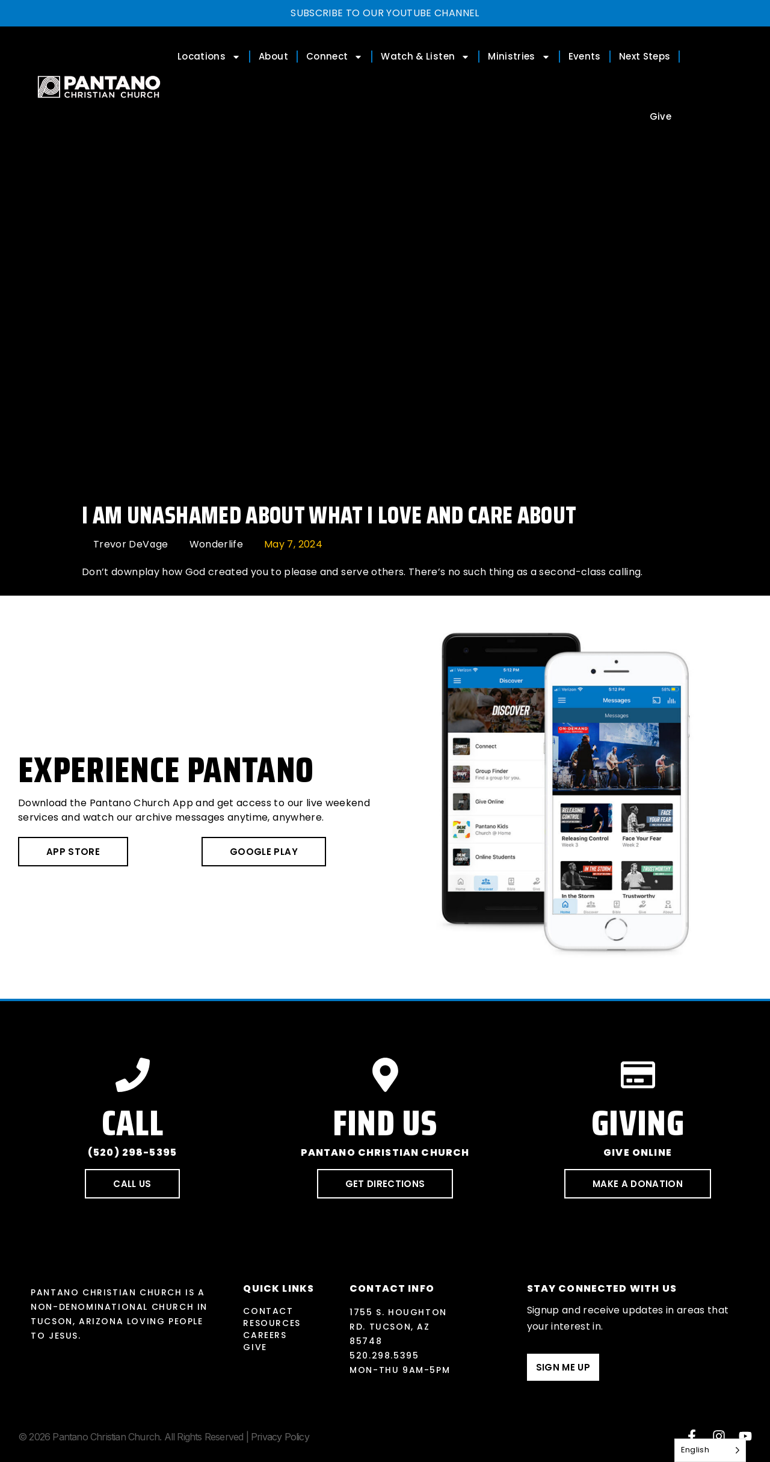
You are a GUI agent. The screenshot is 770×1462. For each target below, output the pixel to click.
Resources (271, 1323)
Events (584, 56)
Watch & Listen (425, 56)
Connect (334, 56)
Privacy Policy (280, 1437)
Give (660, 116)
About (273, 56)
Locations (209, 56)
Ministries (519, 56)
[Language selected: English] (710, 1450)
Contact (268, 1311)
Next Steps (645, 56)
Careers (264, 1335)
